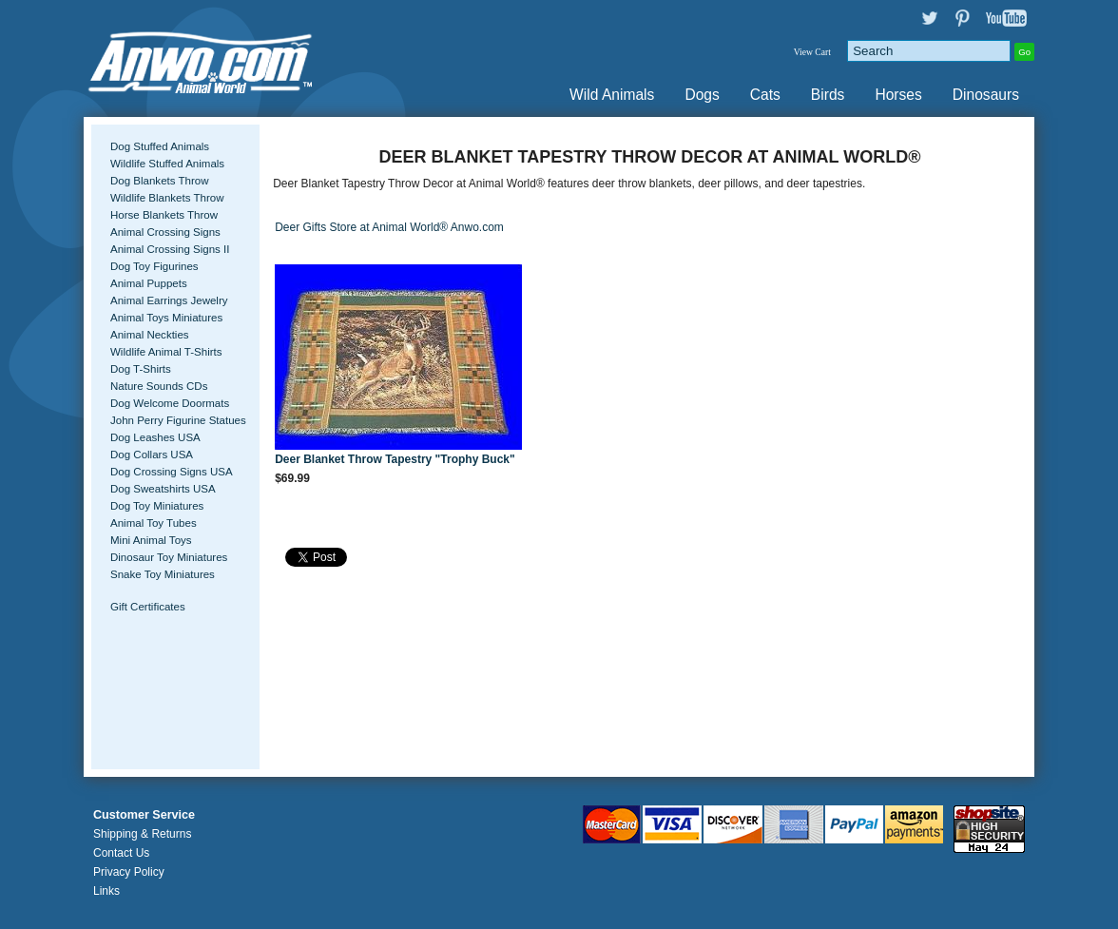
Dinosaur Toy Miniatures (168, 557)
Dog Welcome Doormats (169, 403)
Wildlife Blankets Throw (166, 197)
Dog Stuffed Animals (159, 146)
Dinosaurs (986, 95)
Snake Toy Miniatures (162, 574)
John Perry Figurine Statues (178, 420)
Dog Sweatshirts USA (163, 488)
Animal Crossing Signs (165, 232)
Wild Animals (611, 95)
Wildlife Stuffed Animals (167, 163)
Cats (765, 95)
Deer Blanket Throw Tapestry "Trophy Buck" (395, 459)
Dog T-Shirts (140, 369)
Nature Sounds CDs (158, 386)
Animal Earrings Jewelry (169, 300)
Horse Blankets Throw (164, 215)
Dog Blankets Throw (159, 180)
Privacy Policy (128, 872)
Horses (898, 95)
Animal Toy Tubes (153, 523)
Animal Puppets (148, 283)
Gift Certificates (147, 606)
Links (106, 891)
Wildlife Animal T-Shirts (166, 352)
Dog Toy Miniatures (156, 506)
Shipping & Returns (142, 834)
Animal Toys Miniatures (166, 317)
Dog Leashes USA (155, 437)
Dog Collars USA (151, 454)
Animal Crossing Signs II (169, 249)
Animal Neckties (149, 334)
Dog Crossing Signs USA (171, 471)
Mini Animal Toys (151, 540)
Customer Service (144, 815)
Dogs (701, 95)
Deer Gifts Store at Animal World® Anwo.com (389, 227)
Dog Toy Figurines (154, 266)
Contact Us (121, 853)
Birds (828, 95)
